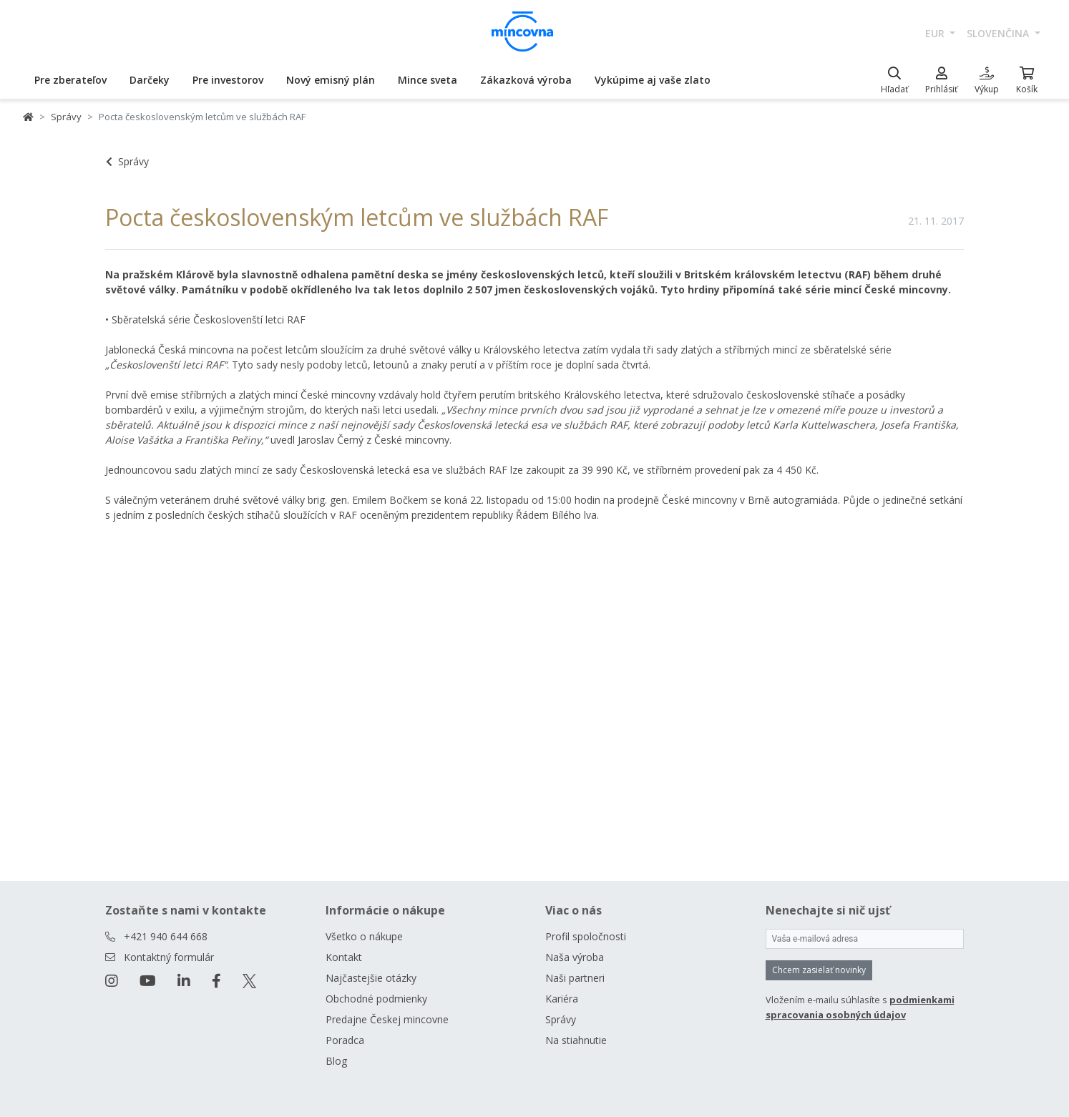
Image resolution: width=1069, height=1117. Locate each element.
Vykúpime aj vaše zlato (653, 80)
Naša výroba (574, 957)
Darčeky (150, 80)
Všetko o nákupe (364, 936)
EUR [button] (936, 33)
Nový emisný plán (330, 80)
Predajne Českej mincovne (387, 1019)
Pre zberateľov (70, 80)
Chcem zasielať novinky (819, 970)
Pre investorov (227, 80)
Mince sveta (427, 80)
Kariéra (561, 998)
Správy (66, 116)
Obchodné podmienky (376, 998)
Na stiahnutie (576, 1040)
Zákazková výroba (526, 80)
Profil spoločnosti (585, 936)
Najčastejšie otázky (371, 978)
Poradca (345, 1040)
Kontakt (344, 957)
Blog (336, 1061)
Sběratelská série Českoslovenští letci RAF (209, 319)
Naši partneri (575, 978)
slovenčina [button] (999, 33)
